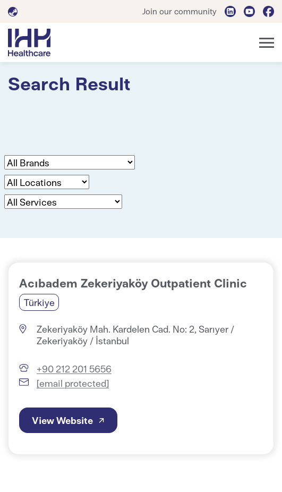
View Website (62, 420)
